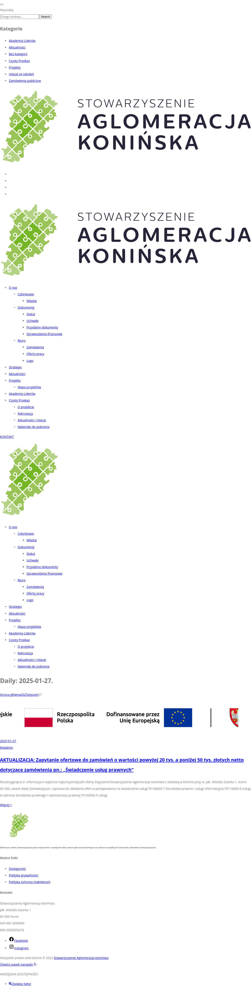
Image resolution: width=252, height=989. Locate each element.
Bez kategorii (18, 54)
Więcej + (6, 805)
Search (45, 16)
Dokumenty (26, 307)
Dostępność (17, 869)
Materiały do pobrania (33, 427)
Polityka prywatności (23, 875)
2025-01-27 (8, 741)
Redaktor (6, 747)
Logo (30, 360)
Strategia (15, 367)
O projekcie (26, 407)
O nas (13, 287)
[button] (18, 964)
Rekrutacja (25, 413)
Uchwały (32, 321)
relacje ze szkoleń (21, 74)
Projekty (15, 67)
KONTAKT (7, 437)
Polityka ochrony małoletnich (29, 882)
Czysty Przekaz (19, 61)
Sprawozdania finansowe (44, 334)
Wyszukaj (6, 10)
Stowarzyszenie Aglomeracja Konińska (81, 958)
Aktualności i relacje (32, 420)
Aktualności (17, 47)
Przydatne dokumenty (42, 327)
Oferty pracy (35, 354)
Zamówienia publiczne (25, 81)
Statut (30, 314)
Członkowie (26, 294)
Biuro (21, 340)
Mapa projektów (29, 387)
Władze (31, 301)
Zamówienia (35, 347)
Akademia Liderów (22, 41)
